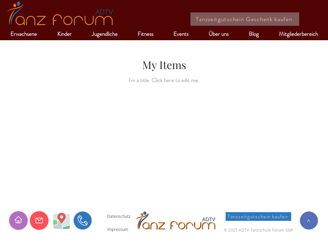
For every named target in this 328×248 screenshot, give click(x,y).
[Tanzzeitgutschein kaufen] (258, 216)
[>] (309, 220)
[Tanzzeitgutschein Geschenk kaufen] (244, 19)
